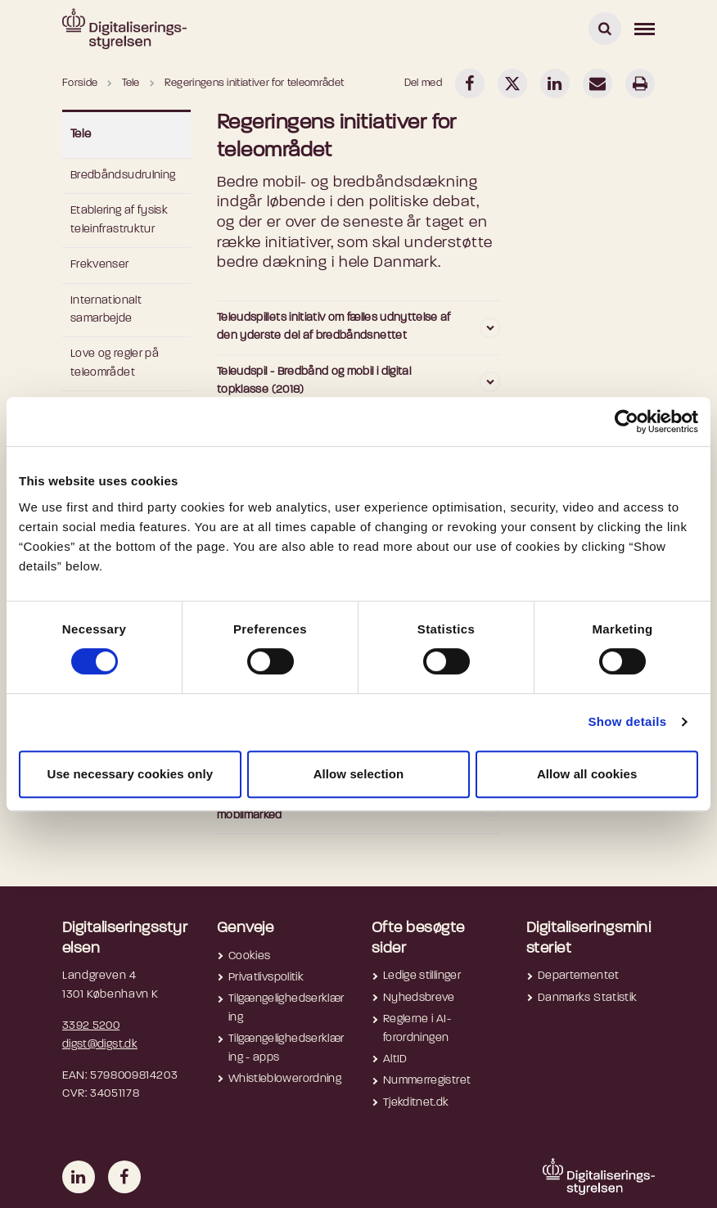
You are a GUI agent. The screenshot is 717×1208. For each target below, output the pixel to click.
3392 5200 (91, 1026)
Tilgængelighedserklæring (286, 1008)
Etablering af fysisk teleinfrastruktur (119, 220)
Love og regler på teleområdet (114, 363)
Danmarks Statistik (587, 998)
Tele (81, 134)
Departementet (579, 976)
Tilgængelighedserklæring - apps (286, 1048)
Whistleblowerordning (284, 1079)
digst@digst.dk (100, 1045)
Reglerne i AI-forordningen (417, 1028)
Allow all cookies (587, 774)
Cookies (249, 956)
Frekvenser (99, 265)
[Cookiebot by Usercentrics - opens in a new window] (626, 421)
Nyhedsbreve (419, 998)
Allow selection (358, 774)
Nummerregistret (427, 1081)
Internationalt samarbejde (106, 310)
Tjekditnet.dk (416, 1103)
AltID (395, 1059)
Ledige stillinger (422, 976)
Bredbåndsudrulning (122, 175)
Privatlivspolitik (266, 977)
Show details (627, 721)
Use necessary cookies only (130, 774)
